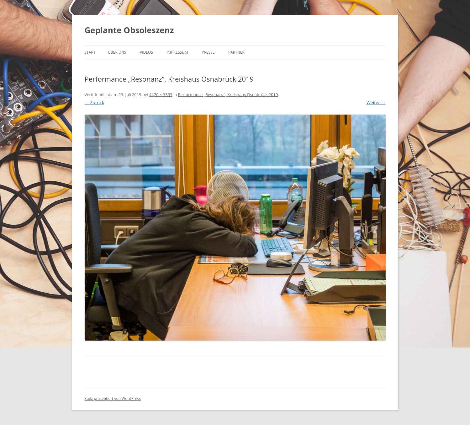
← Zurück (94, 102)
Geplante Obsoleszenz (129, 30)
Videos (146, 52)
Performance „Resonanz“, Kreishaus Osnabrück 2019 (228, 94)
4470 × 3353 (160, 94)
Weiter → (376, 102)
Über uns (117, 52)
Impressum (177, 52)
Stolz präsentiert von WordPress (113, 398)
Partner (236, 52)
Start (90, 52)
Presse (208, 52)
